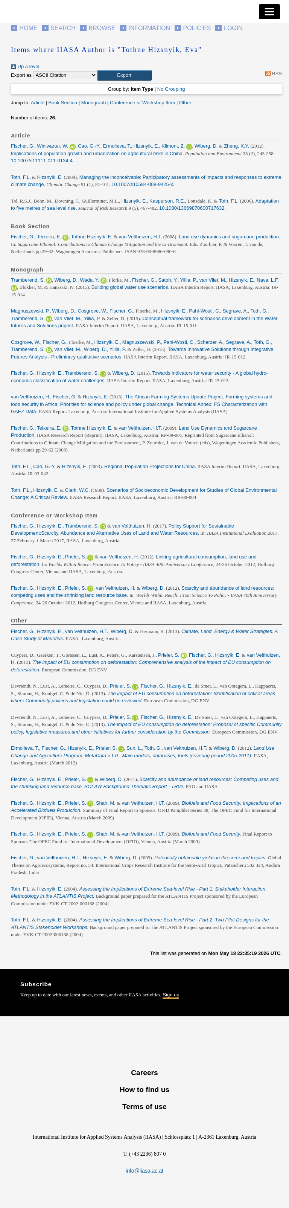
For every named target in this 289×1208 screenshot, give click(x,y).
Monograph (93, 102)
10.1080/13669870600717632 (192, 208)
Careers (144, 1073)
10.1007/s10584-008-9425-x (142, 184)
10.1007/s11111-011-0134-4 (42, 160)
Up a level (25, 66)
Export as (21, 75)
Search (63, 28)
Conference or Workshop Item (142, 102)
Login (233, 28)
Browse (101, 28)
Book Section (62, 102)
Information (149, 28)
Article (37, 102)
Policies (197, 28)
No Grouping (171, 89)
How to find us (144, 1090)
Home (29, 28)
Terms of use (144, 1106)
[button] (124, 75)
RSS (272, 73)
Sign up (171, 995)
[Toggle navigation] (269, 11)
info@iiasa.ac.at (144, 1171)
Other (185, 102)
